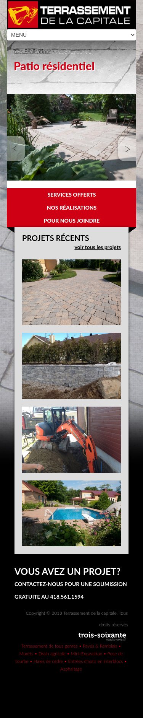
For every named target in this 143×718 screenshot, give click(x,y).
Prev (17, 148)
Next (125, 148)
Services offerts (71, 194)
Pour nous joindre (72, 220)
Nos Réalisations (32, 51)
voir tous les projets (97, 247)
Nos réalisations (72, 207)
